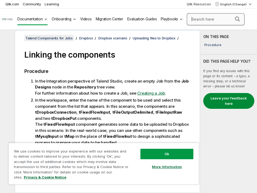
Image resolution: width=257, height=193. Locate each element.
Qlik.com (12, 4)
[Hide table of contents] (7, 38)
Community (32, 4)
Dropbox (86, 38)
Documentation (30, 19)
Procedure (212, 45)
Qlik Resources (199, 4)
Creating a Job (151, 93)
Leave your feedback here (228, 101)
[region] (104, 163)
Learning (52, 4)
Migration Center (109, 19)
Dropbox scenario (112, 38)
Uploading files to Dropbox (154, 38)
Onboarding (61, 19)
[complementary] (228, 111)
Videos (86, 19)
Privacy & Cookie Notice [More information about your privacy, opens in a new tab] (45, 177)
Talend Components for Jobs (49, 38)
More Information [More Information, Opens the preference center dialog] (167, 167)
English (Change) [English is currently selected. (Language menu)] (233, 4)
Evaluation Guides (142, 19)
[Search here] (215, 19)
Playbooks (169, 19)
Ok (166, 154)
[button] (237, 19)
